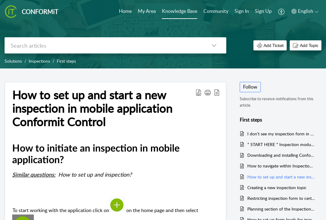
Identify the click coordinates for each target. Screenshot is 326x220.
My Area (147, 11)
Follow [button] (250, 86)
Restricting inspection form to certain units (281, 198)
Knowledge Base (179, 11)
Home (125, 11)
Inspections (39, 61)
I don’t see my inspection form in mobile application (281, 134)
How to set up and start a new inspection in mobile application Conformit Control (281, 177)
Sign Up (263, 11)
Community (215, 11)
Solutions (13, 61)
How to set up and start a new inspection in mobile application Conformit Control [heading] (92, 108)
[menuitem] (125, 11)
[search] (103, 45)
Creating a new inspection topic (276, 187)
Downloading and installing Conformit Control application (281, 155)
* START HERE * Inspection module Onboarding (281, 144)
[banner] (163, 34)
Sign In (242, 11)
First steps (66, 61)
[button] (281, 12)
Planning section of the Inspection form (281, 209)
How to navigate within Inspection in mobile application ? (281, 166)
